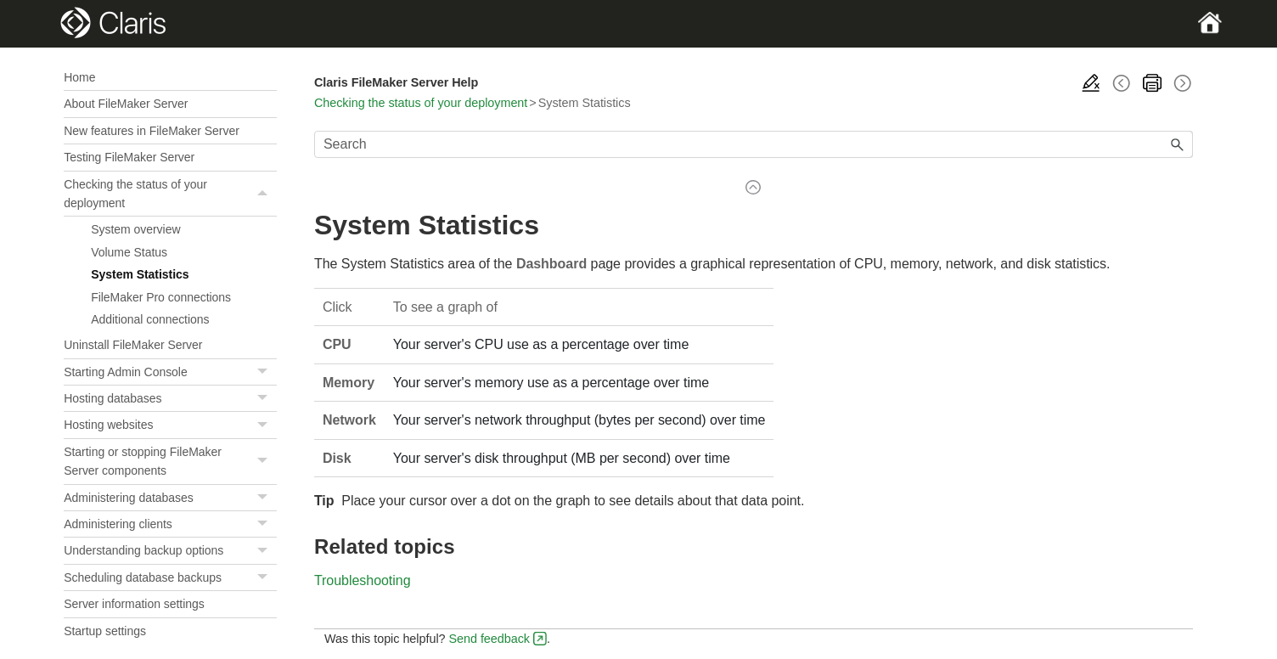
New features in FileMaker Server (151, 131)
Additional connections (150, 319)
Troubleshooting (362, 580)
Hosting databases (170, 399)
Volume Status (129, 252)
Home (79, 77)
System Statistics (139, 274)
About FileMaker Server (126, 103)
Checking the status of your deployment (170, 194)
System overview (135, 229)
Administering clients (170, 524)
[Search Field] (753, 144)
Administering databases (170, 498)
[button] (265, 194)
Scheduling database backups (170, 578)
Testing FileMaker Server (129, 157)
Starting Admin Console (170, 372)
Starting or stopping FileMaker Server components (170, 461)
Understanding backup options (170, 551)
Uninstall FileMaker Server (133, 345)
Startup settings (105, 631)
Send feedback (489, 638)
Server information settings (134, 604)
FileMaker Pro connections (161, 297)
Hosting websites (170, 425)
